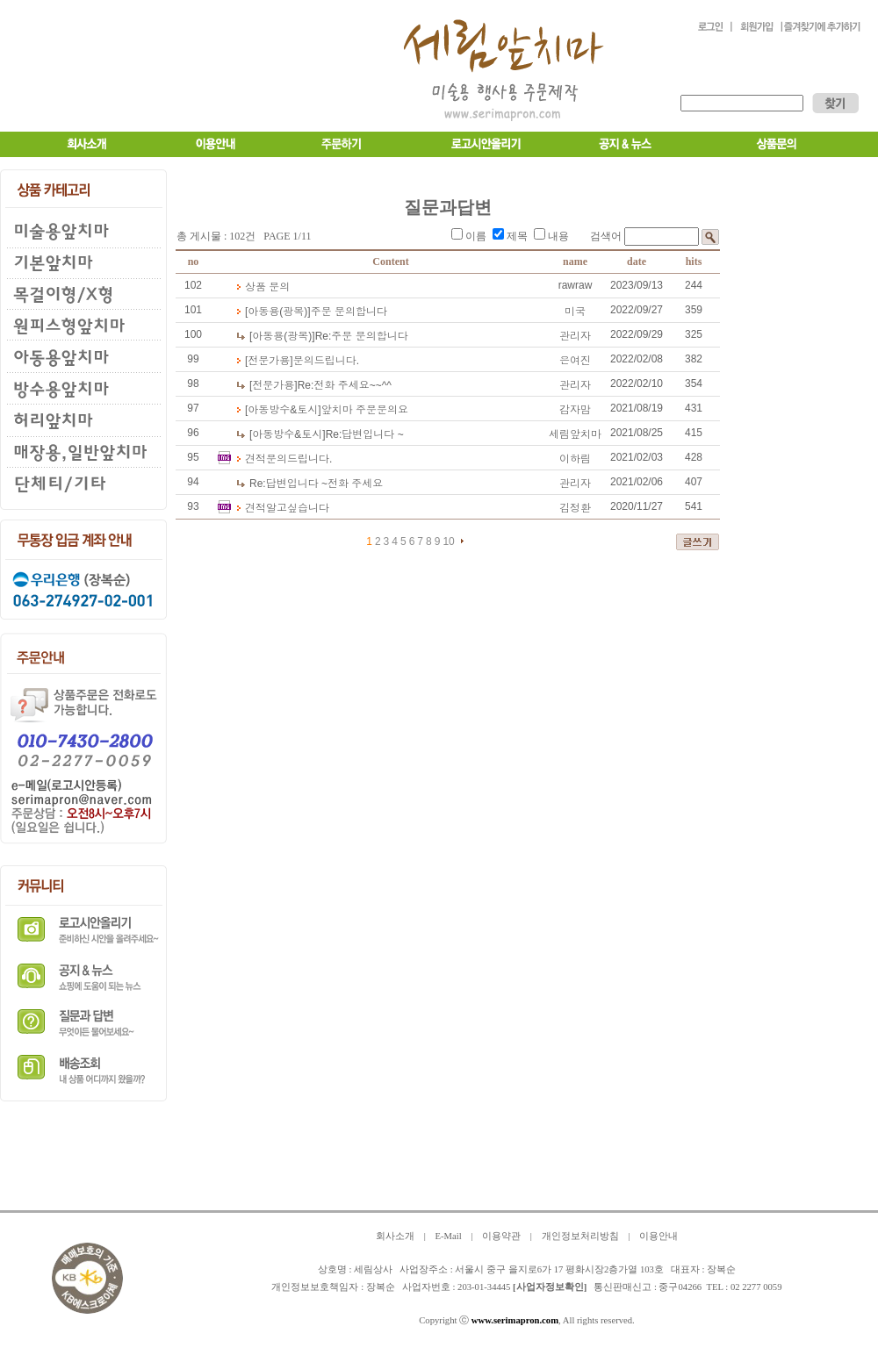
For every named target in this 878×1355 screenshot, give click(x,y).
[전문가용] (269, 361)
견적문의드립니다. (288, 459)
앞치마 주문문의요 (364, 410)
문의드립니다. (326, 361)
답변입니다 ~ (365, 434)
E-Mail (448, 1236)
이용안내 (658, 1236)
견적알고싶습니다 (287, 508)
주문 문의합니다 (349, 311)
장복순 (380, 1287)
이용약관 (501, 1236)
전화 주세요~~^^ (345, 385)
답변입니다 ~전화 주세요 (316, 483)
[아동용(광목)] (278, 311)
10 (448, 541)
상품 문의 (267, 287)
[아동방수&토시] (283, 410)
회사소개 (395, 1236)
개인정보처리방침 (580, 1236)
